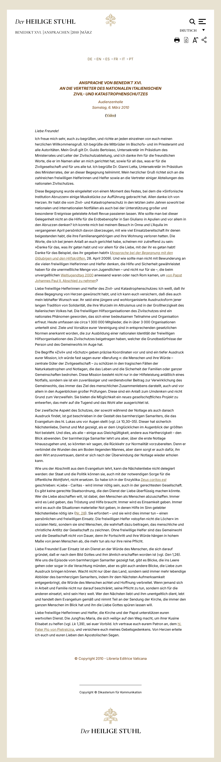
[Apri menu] (201, 21)
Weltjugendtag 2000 (77, 275)
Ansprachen (57, 32)
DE (90, 59)
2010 (76, 32)
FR (116, 59)
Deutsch (189, 31)
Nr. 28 (80, 513)
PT (131, 59)
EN (98, 59)
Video (110, 115)
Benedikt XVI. (29, 32)
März (86, 32)
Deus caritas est (153, 479)
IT (123, 59)
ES (107, 59)
